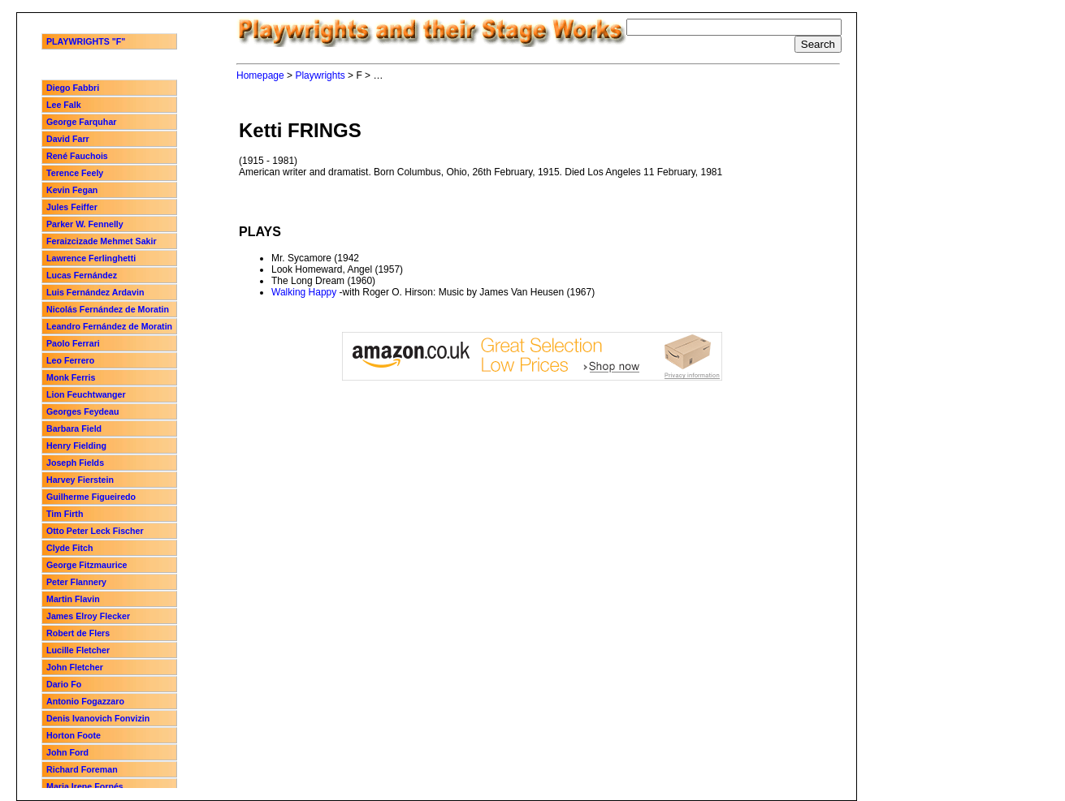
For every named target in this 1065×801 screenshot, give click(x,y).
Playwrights (319, 75)
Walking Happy (303, 292)
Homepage (260, 75)
